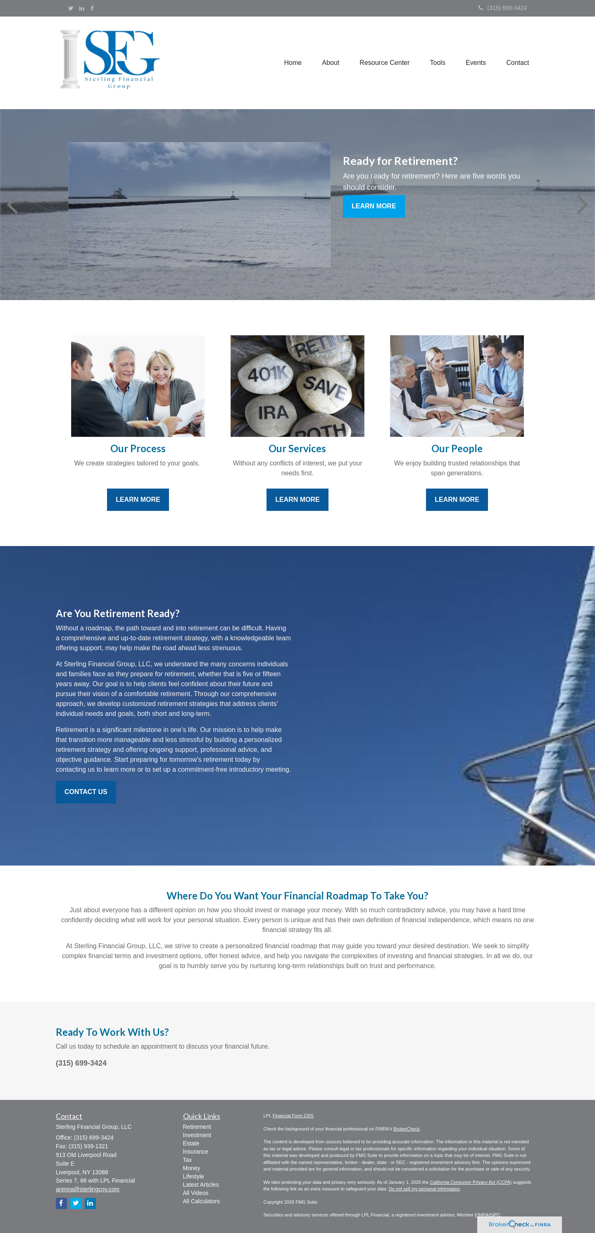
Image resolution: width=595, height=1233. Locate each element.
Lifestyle (193, 1176)
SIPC (495, 1214)
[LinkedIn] (81, 8)
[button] (329, 62)
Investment (197, 1135)
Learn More (374, 206)
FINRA (481, 1214)
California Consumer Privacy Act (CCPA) (471, 1182)
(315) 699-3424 (502, 8)
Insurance (195, 1151)
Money (191, 1168)
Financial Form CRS (293, 1115)
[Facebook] (92, 8)
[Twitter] (71, 8)
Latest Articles (201, 1184)
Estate (191, 1143)
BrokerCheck (406, 1128)
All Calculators (201, 1201)
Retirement (197, 1126)
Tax (187, 1160)
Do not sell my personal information (424, 1188)
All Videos (196, 1193)
